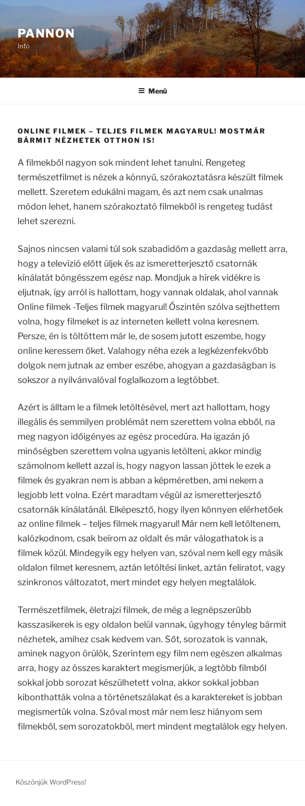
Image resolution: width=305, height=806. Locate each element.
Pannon (46, 33)
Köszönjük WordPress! (51, 782)
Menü (152, 91)
